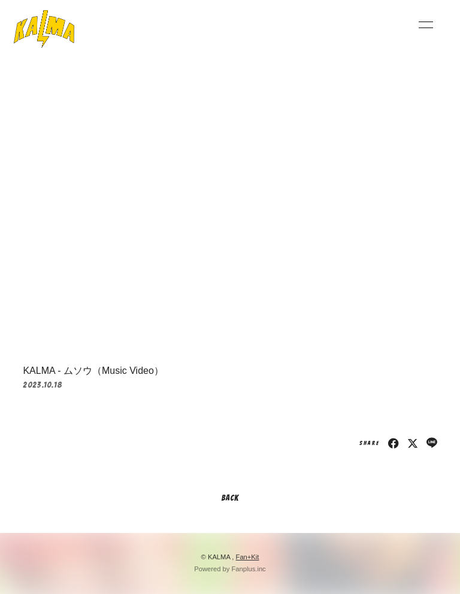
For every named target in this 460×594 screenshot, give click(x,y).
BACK (230, 498)
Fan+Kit (247, 557)
